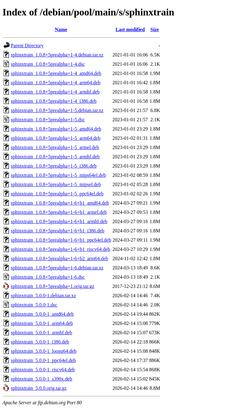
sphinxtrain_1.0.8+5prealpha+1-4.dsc (48, 64)
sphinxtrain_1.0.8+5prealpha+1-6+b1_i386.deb (57, 230)
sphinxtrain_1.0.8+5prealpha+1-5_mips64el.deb (58, 175)
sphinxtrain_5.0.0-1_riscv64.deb (43, 369)
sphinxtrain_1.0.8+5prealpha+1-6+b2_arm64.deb (59, 258)
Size (154, 29)
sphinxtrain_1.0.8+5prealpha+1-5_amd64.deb (56, 128)
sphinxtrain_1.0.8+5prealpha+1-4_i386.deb (54, 101)
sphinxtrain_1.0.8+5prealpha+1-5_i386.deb (54, 166)
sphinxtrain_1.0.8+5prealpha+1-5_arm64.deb (55, 138)
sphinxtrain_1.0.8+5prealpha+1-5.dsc (48, 119)
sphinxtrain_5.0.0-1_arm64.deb (42, 323)
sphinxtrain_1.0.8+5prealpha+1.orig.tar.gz (52, 286)
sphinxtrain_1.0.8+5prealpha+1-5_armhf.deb (55, 156)
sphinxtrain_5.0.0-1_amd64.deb (42, 314)
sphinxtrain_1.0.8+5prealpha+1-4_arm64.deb (55, 82)
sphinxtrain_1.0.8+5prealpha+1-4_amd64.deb (56, 73)
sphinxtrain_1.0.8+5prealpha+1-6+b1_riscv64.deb (60, 249)
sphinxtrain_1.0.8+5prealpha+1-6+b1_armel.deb (59, 212)
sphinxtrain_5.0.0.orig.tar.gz (39, 388)
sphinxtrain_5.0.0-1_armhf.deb (41, 332)
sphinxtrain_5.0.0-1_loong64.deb (44, 351)
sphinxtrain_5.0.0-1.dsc (34, 304)
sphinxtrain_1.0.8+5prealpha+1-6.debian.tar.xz (57, 267)
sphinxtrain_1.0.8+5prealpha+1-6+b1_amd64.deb (60, 203)
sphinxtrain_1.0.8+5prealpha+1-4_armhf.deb (55, 91)
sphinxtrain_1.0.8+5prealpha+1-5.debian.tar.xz (57, 110)
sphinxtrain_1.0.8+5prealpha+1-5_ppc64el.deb (57, 193)
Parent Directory (27, 45)
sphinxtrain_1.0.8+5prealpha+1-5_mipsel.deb (56, 184)
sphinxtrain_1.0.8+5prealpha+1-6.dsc (48, 277)
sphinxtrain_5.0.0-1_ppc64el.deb (43, 360)
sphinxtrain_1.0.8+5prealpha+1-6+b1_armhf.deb (59, 221)
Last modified (130, 29)
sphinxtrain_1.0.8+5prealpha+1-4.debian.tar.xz (57, 54)
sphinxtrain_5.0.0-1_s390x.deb (41, 378)
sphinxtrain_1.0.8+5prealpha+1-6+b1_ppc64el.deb (61, 240)
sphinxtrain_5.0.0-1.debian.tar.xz (43, 295)
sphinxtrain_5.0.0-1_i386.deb (40, 341)
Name (61, 29)
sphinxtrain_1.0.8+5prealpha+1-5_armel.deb (55, 147)
